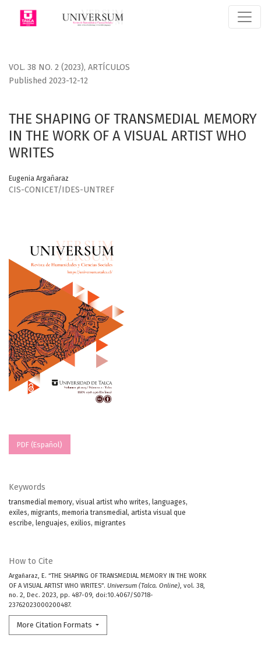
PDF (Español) (39, 444)
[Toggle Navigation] (244, 17)
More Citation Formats (55, 624)
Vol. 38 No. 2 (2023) (46, 67)
